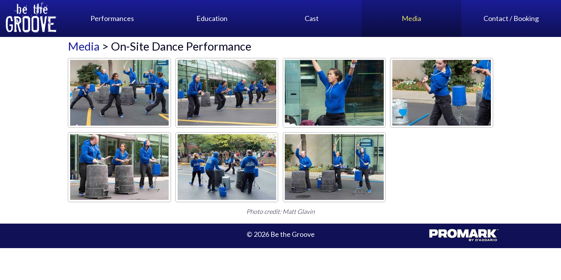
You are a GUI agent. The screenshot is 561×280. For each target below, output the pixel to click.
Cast (312, 18)
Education (212, 18)
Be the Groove (31, 18)
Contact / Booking (511, 18)
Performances (112, 18)
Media (411, 18)
